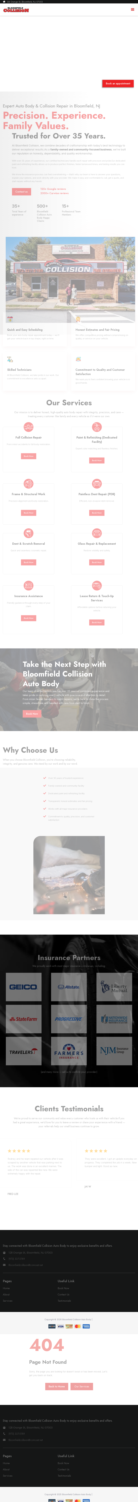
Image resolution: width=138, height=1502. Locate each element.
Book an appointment (118, 83)
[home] (16, 9)
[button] (132, 9)
